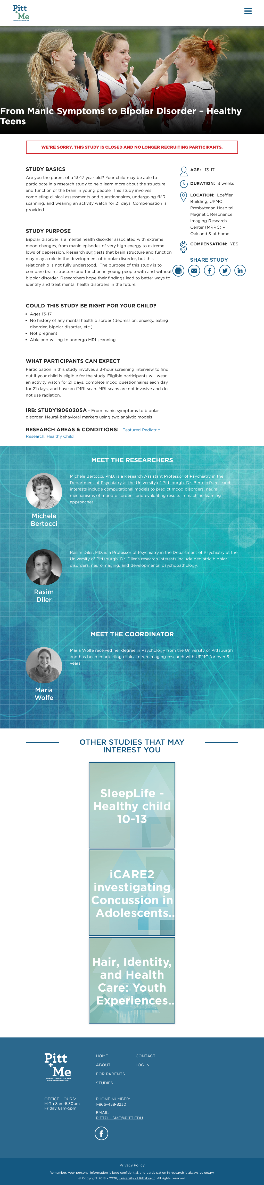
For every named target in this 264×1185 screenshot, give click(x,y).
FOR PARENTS (110, 1074)
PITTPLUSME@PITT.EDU (119, 1118)
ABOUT (103, 1065)
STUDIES (104, 1083)
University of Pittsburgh (137, 1178)
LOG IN (143, 1065)
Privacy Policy (132, 1165)
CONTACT (145, 1056)
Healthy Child (60, 436)
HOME (102, 1056)
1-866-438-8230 (111, 1104)
